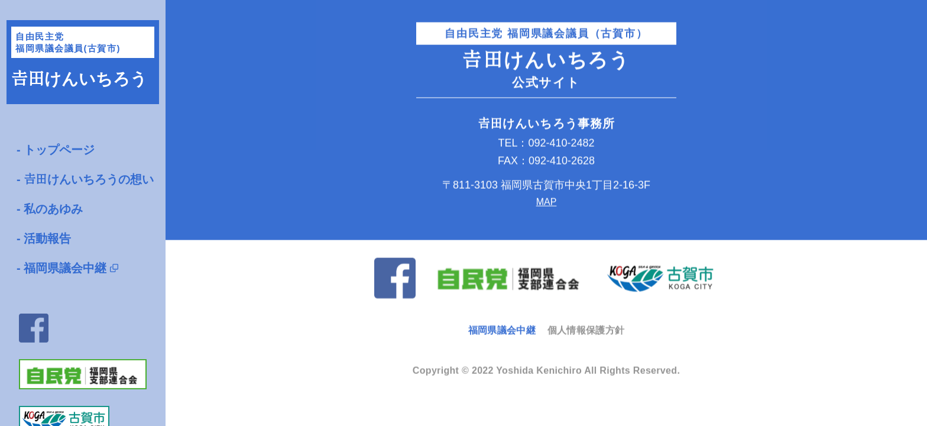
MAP (546, 201)
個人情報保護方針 (586, 329)
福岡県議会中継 (65, 268)
